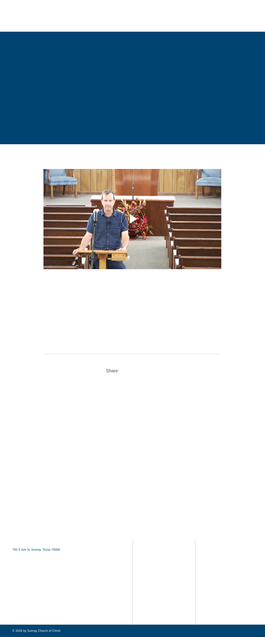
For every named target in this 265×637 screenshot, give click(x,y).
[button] (246, 17)
